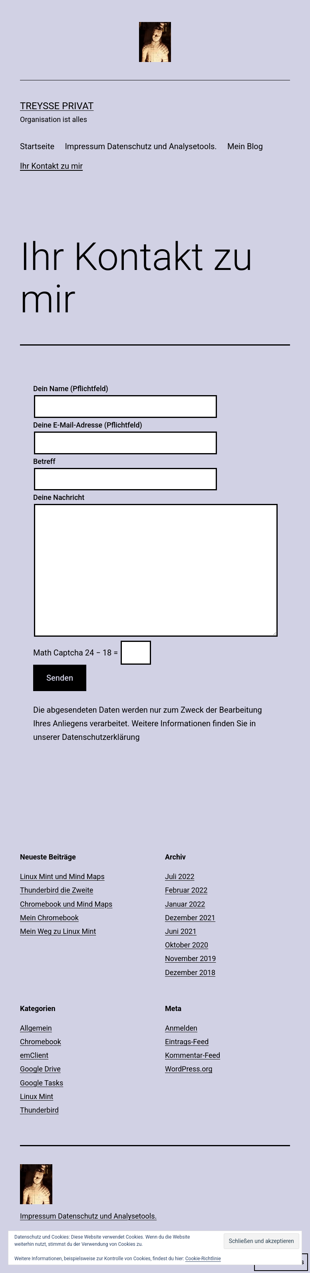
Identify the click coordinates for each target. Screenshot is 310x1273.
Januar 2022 (185, 904)
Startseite (37, 146)
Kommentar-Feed (192, 1055)
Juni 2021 (181, 931)
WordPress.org (189, 1069)
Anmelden (181, 1028)
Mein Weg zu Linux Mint (58, 931)
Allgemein (36, 1028)
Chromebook (40, 1041)
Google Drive (40, 1069)
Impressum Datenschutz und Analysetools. (141, 146)
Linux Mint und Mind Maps (62, 876)
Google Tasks (41, 1083)
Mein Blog (245, 146)
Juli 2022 (180, 876)
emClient (34, 1055)
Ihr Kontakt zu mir (51, 166)
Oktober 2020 (186, 945)
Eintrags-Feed (187, 1041)
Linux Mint (36, 1096)
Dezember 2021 (190, 917)
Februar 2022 (186, 890)
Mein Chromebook (49, 917)
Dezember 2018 (190, 972)
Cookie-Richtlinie (203, 1258)
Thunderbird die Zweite (56, 890)
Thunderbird (39, 1110)
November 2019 (190, 958)
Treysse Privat (56, 106)
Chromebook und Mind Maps (66, 904)
